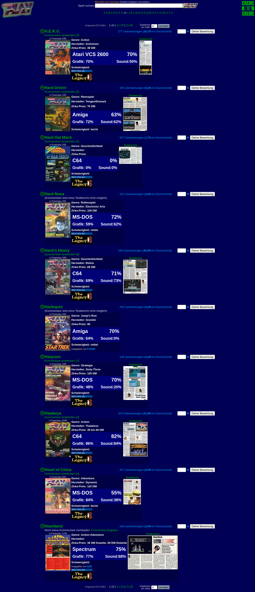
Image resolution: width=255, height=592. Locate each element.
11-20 (120, 25)
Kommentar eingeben (104, 530)
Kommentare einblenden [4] (62, 473)
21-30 (129, 25)
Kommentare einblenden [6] (62, 254)
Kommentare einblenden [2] (62, 141)
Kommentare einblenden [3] (62, 35)
